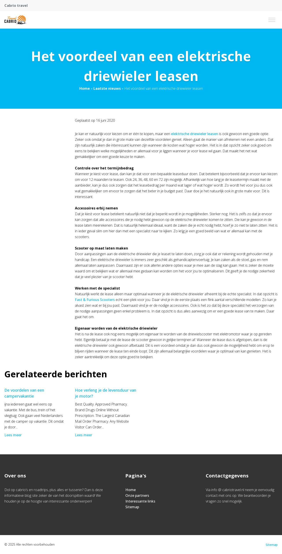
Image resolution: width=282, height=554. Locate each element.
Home (84, 88)
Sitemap (132, 506)
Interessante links (140, 501)
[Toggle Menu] (271, 20)
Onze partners (137, 495)
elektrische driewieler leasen (194, 133)
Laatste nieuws (107, 88)
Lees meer (13, 435)
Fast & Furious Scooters (95, 299)
